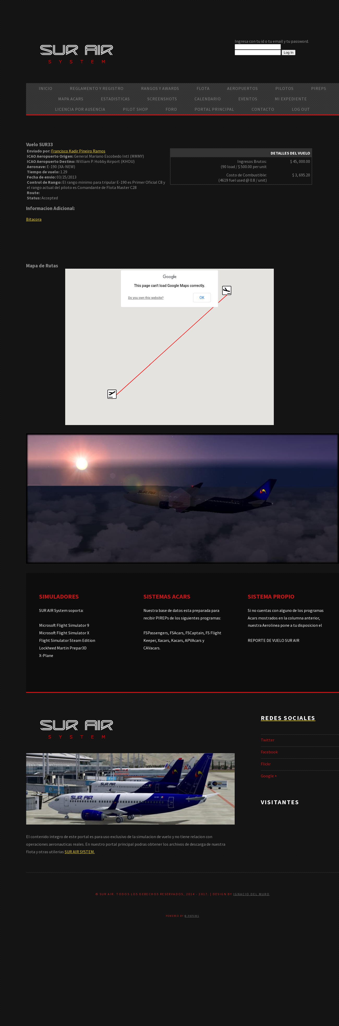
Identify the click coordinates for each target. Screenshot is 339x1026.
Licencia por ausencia (80, 109)
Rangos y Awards (160, 88)
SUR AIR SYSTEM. (80, 851)
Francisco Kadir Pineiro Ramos (78, 150)
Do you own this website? (146, 298)
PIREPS (318, 88)
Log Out (301, 109)
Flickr (266, 763)
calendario (208, 98)
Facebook (269, 751)
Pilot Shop (135, 109)
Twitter (267, 739)
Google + (269, 775)
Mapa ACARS (70, 98)
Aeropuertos (242, 88)
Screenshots (162, 98)
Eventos (247, 98)
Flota (203, 88)
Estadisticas (115, 98)
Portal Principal (214, 109)
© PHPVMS (192, 915)
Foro (171, 109)
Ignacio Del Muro (251, 894)
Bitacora (33, 219)
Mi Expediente (291, 98)
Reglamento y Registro (97, 88)
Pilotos (284, 88)
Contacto (263, 109)
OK (201, 298)
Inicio (45, 88)
